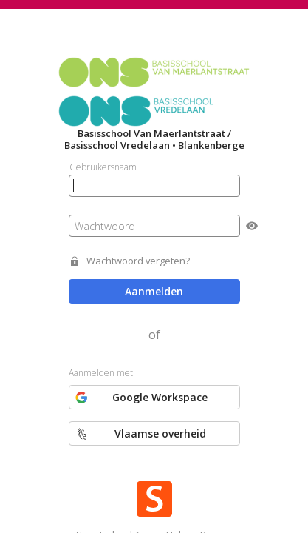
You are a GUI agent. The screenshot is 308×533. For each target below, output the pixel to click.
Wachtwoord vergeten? (138, 261)
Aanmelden (154, 291)
